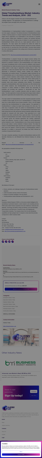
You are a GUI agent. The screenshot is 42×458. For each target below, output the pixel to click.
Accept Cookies (21, 454)
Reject (21, 451)
